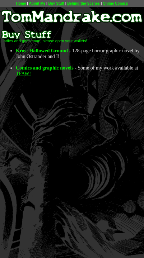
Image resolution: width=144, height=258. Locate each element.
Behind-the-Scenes (83, 3)
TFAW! (23, 73)
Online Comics (115, 3)
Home (21, 3)
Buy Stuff (56, 3)
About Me (37, 3)
